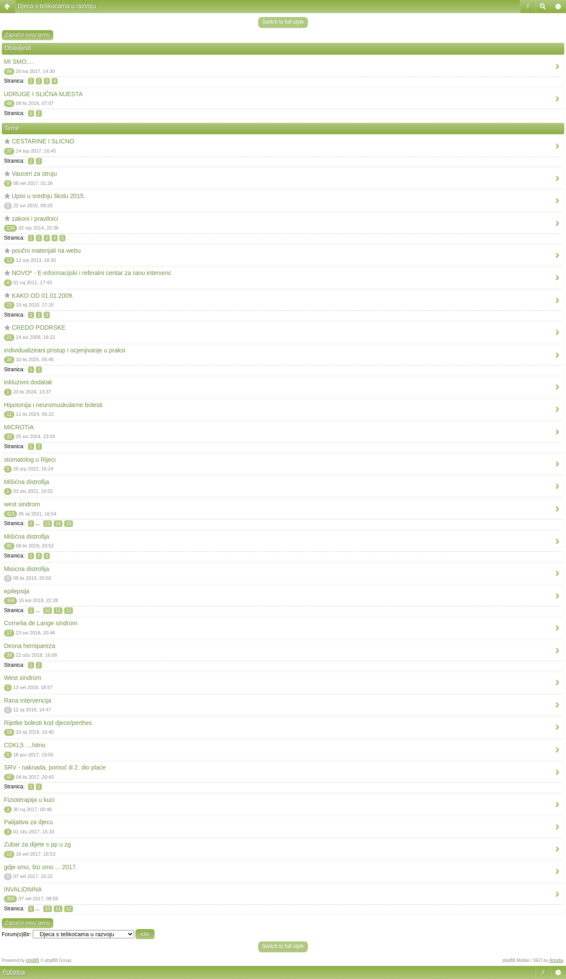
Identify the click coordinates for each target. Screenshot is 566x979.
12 (68, 610)
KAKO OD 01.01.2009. (43, 295)
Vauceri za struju (34, 173)
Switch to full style (283, 22)
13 (47, 523)
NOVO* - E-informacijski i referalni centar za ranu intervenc (92, 272)
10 (47, 610)
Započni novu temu (27, 35)
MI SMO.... (18, 61)
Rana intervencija (27, 700)
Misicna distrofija (26, 568)
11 (58, 610)
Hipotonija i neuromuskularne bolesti (53, 404)
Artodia (556, 960)
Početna (14, 972)
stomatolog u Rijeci (29, 459)
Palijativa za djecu (28, 822)
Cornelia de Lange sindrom (40, 623)
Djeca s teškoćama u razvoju (57, 6)
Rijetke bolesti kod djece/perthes (48, 722)
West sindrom (22, 677)
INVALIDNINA (23, 889)
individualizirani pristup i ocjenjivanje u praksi (64, 350)
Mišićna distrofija (26, 481)
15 (68, 523)
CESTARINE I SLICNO (43, 141)
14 (58, 523)
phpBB (32, 960)
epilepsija (16, 591)
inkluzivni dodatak (28, 382)
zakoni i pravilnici (35, 218)
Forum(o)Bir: (16, 934)
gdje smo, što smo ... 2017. (40, 867)
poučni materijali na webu (46, 250)
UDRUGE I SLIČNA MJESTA (43, 94)
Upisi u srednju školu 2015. (48, 195)
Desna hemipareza (29, 645)
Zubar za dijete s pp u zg (37, 844)
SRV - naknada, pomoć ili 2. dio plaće (55, 767)
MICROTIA (19, 427)
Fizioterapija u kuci (29, 799)
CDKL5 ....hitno (24, 745)
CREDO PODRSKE (39, 327)
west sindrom (22, 504)
